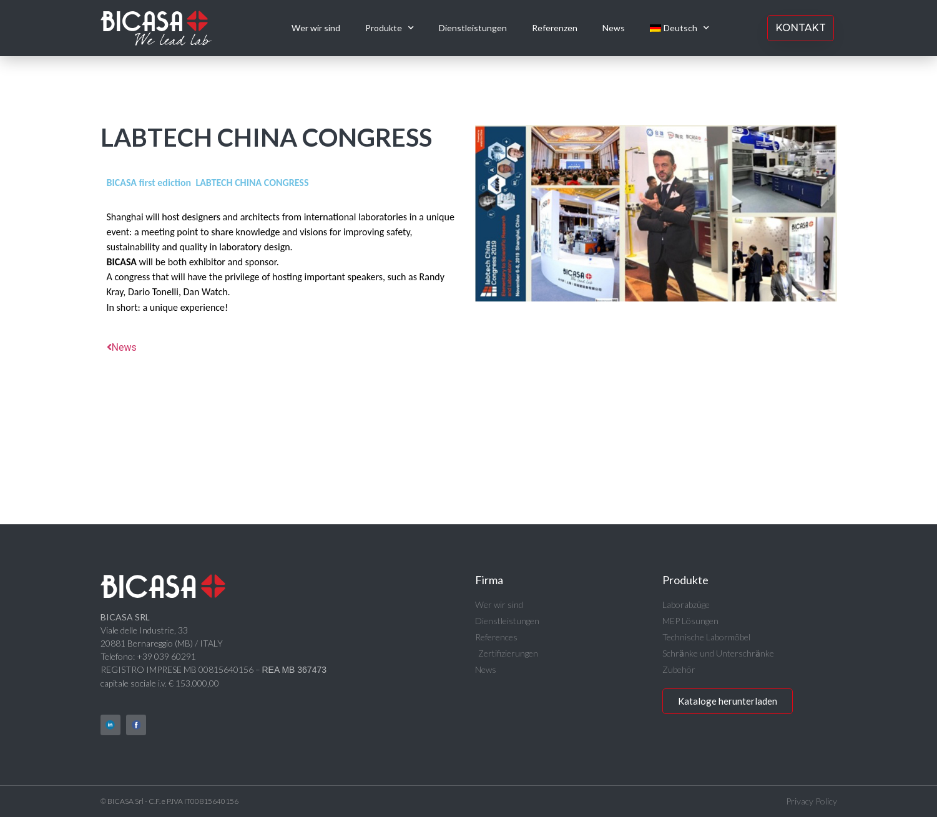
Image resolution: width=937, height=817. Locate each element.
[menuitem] (679, 28)
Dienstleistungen (473, 27)
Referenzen (554, 27)
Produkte (389, 28)
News (613, 27)
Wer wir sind (316, 27)
